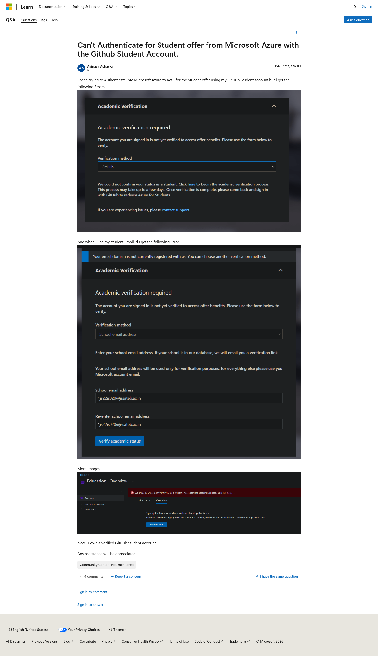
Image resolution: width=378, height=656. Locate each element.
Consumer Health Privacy (141, 641)
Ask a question (358, 19)
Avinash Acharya (100, 66)
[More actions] (296, 32)
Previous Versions (44, 641)
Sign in (367, 6)
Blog (66, 641)
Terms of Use (179, 641)
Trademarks (238, 641)
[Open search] (355, 6)
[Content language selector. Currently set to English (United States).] (28, 629)
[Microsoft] (9, 6)
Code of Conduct (207, 641)
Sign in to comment (92, 591)
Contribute (88, 641)
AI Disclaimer (15, 641)
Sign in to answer (90, 604)
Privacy (107, 641)
